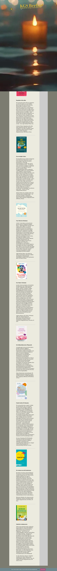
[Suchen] (21, 9)
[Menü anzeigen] (11, 9)
